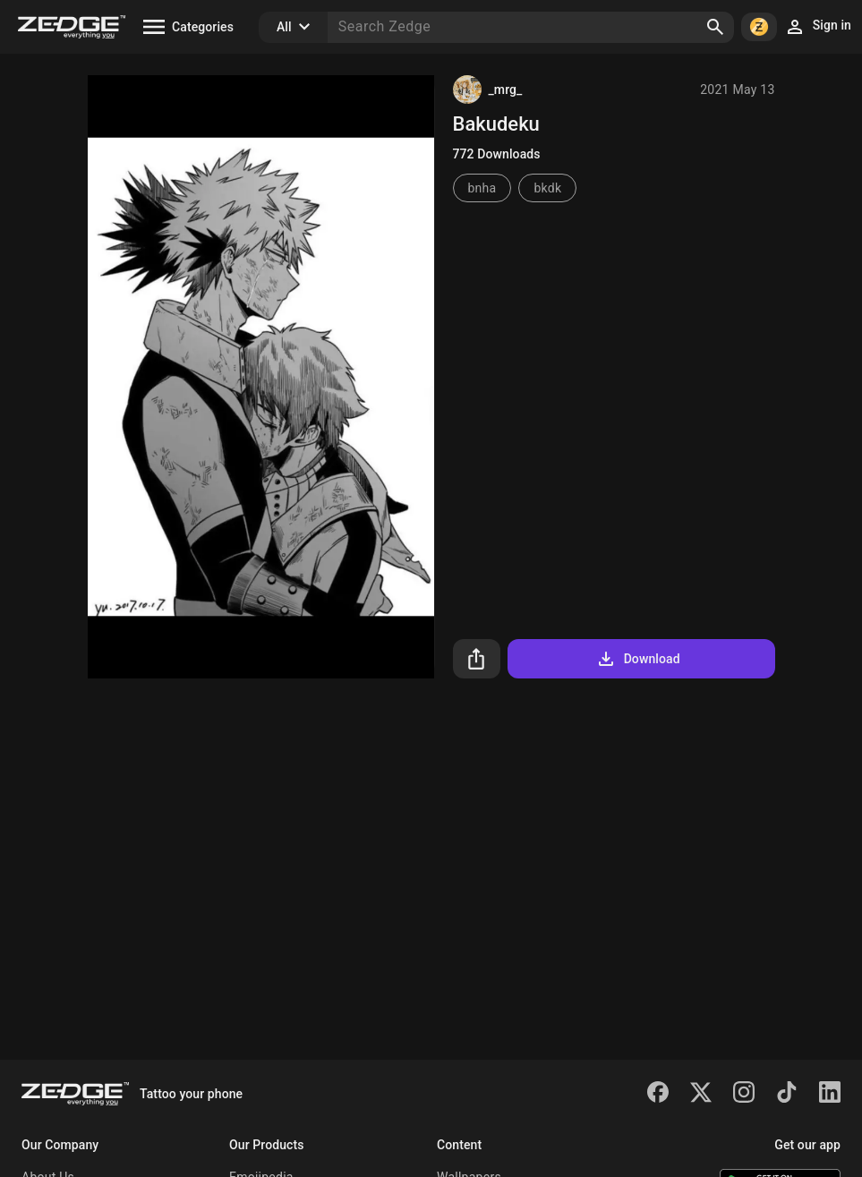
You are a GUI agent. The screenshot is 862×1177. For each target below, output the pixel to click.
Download (637, 659)
